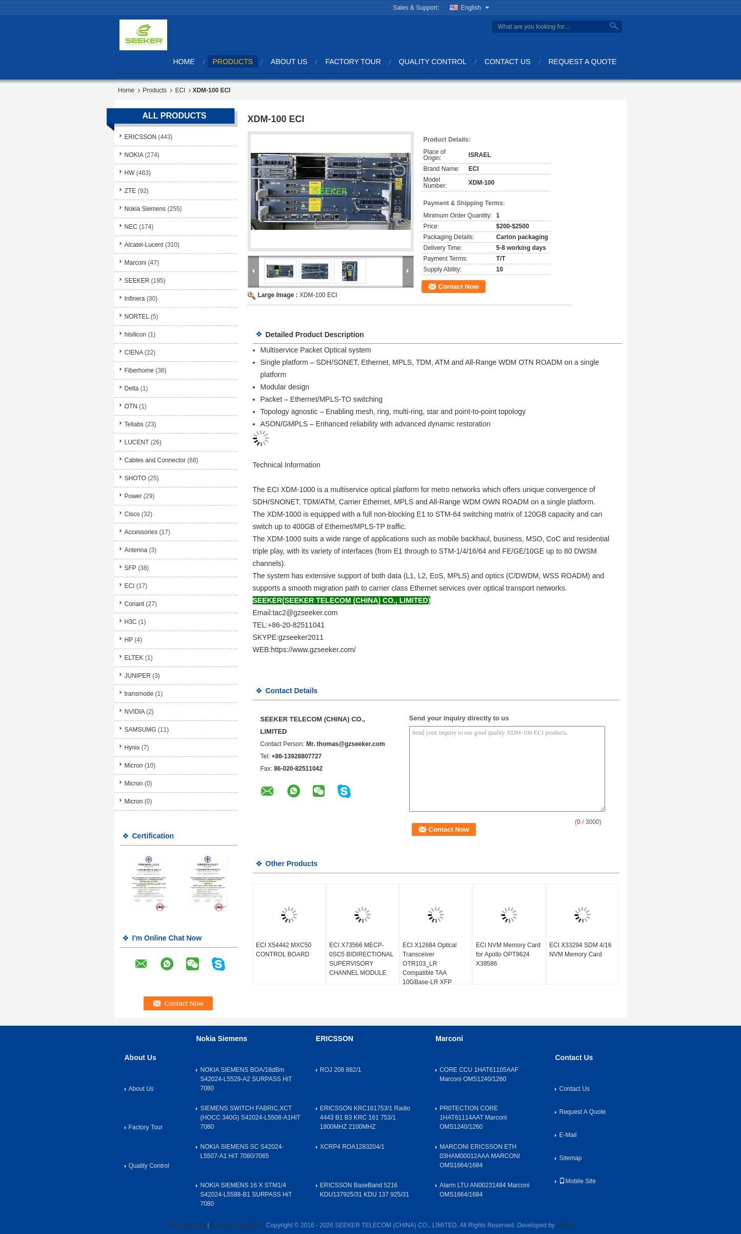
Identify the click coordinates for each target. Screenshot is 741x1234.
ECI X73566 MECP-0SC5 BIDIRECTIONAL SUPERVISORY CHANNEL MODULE (361, 959)
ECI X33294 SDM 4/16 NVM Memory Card (580, 950)
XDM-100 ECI (318, 295)
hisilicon (136, 334)
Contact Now (458, 286)
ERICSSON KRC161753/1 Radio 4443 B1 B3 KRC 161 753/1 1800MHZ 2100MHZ (365, 1117)
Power (133, 496)
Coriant (135, 604)
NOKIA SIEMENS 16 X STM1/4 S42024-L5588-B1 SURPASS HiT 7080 (246, 1194)
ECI (180, 90)
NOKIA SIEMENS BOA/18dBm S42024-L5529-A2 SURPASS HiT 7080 (246, 1079)
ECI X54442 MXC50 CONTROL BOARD (283, 950)
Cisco (132, 514)
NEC (131, 226)
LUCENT (137, 442)
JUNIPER (138, 675)
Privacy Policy (186, 1225)
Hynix (132, 747)
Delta (132, 388)
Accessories (141, 532)
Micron (134, 765)
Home (184, 61)
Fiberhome (139, 370)
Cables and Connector (155, 460)
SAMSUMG (140, 729)
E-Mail (567, 1135)
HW (130, 173)
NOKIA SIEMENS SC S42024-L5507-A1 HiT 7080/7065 (242, 1151)
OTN (131, 406)
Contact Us (508, 61)
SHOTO (135, 478)
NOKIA (134, 155)
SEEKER (137, 280)
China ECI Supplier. (238, 1225)
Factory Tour (352, 61)
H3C (131, 621)
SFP (130, 568)
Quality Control (433, 61)
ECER (564, 1225)
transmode (139, 693)
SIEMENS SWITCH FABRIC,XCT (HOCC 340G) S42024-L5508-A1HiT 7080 (250, 1117)
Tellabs (134, 424)
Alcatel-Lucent (144, 244)
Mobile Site (577, 1181)
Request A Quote (583, 61)
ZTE (130, 190)
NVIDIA (135, 711)
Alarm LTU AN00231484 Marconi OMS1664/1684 (484, 1190)
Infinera (135, 298)
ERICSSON (141, 137)
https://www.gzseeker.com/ (313, 649)
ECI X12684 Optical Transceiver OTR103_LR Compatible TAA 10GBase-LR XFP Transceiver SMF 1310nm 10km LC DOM (435, 973)
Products (233, 61)
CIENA (134, 352)
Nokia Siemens (145, 208)
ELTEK (134, 657)
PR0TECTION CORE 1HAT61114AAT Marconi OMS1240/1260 (473, 1117)
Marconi (136, 262)
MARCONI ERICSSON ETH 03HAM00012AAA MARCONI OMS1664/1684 (479, 1156)
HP (129, 639)
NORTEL (137, 316)
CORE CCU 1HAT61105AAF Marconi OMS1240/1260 (478, 1074)
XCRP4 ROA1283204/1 (352, 1146)
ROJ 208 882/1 (341, 1069)
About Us (289, 61)
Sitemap (570, 1158)
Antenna (136, 550)
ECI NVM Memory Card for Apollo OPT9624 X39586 (508, 954)
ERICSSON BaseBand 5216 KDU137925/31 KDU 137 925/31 (364, 1190)
